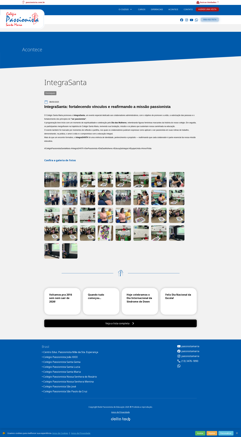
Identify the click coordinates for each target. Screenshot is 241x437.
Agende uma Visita (207, 9)
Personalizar (225, 433)
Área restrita (209, 19)
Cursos (141, 9)
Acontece (173, 9)
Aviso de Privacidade (120, 412)
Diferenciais (157, 9)
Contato (188, 9)
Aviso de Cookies (60, 433)
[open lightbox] (52, 179)
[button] (207, 2)
